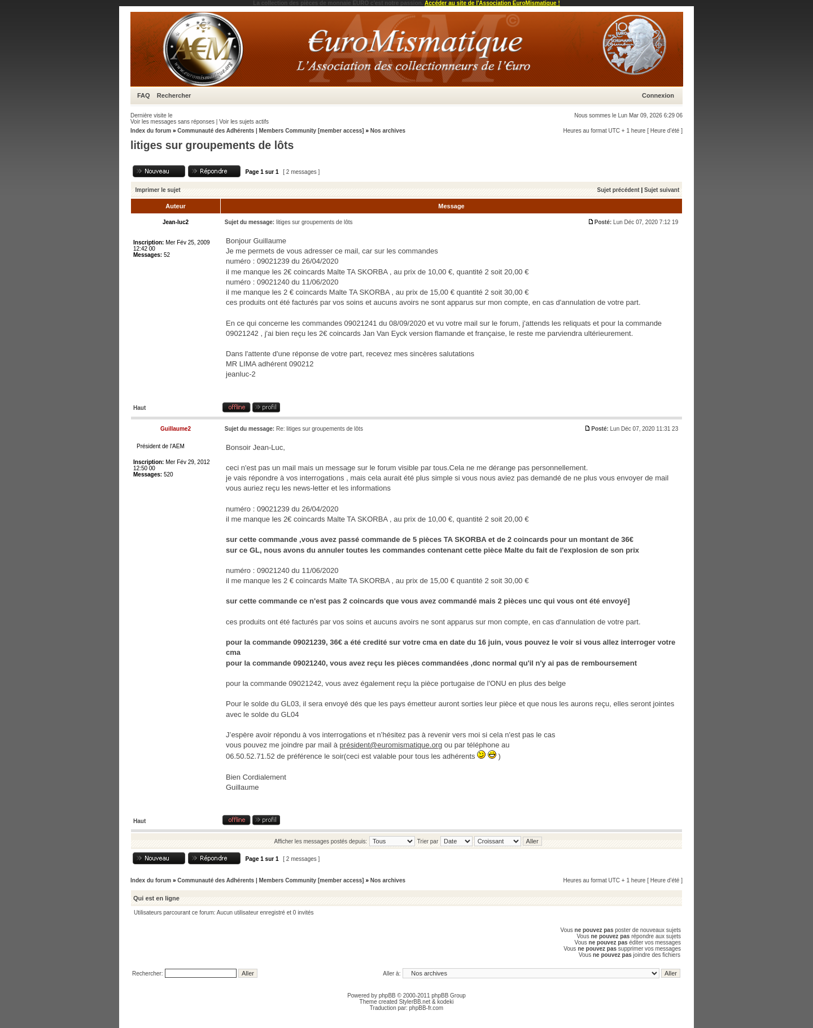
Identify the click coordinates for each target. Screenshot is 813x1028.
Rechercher (174, 95)
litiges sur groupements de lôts (212, 145)
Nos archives (387, 131)
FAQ (143, 95)
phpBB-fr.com (426, 1008)
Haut (139, 408)
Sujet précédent (618, 190)
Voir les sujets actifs (244, 122)
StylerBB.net (415, 1002)
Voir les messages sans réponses (172, 122)
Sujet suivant (661, 190)
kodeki (445, 1002)
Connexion (658, 95)
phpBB (387, 995)
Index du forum (150, 131)
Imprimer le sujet (158, 190)
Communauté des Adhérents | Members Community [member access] (270, 131)
